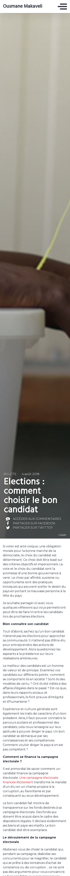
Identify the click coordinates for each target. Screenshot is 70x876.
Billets (10, 474)
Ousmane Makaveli (22, 6)
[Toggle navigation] (62, 6)
